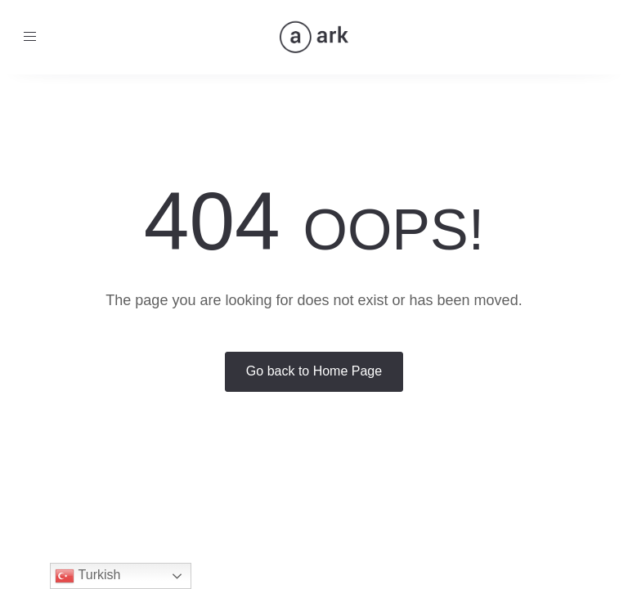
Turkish (87, 576)
